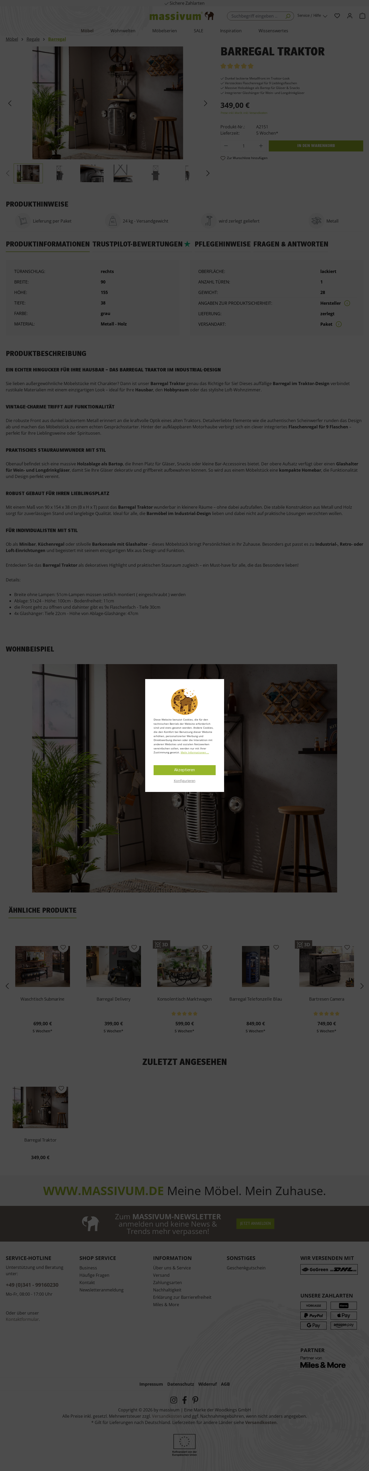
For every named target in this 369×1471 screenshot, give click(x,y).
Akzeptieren (184, 770)
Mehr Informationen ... (195, 752)
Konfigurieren (184, 780)
